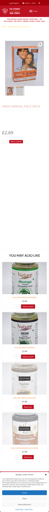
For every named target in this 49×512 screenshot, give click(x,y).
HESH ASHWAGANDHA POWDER (24, 448)
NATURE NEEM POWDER (24, 348)
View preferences (24, 504)
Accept (24, 493)
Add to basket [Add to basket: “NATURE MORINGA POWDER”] (28, 306)
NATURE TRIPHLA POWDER (24, 398)
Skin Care (26, 27)
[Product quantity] (5, 142)
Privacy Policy (28, 509)
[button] (46, 475)
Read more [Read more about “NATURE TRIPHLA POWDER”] (28, 407)
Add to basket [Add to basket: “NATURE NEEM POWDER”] (28, 357)
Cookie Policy (19, 509)
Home (4, 27)
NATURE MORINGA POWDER (24, 297)
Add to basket (16, 141)
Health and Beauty (14, 27)
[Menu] (33, 11)
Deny (24, 498)
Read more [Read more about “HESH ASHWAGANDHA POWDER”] (28, 457)
